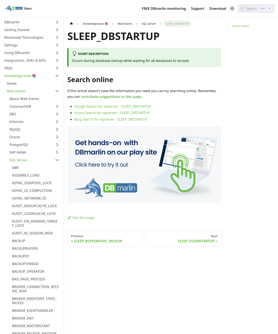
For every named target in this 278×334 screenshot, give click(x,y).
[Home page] (71, 23)
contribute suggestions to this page (111, 96)
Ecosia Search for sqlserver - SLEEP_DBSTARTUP (112, 112)
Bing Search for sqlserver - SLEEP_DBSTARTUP (110, 119)
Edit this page (80, 217)
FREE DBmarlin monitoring (164, 8)
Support (197, 8)
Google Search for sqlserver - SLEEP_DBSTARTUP (112, 106)
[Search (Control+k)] (256, 8)
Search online (240, 26)
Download (217, 8)
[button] (32, 22)
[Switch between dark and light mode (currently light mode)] (232, 8)
